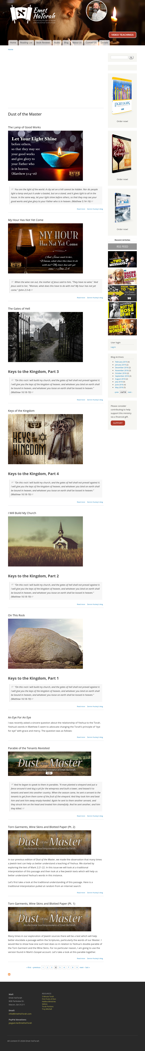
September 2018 (122, 376)
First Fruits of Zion (49, 999)
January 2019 (120, 364)
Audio (57, 42)
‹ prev (116, 392)
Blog (66, 42)
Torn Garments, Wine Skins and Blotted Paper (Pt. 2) (41, 827)
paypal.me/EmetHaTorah (20, 1023)
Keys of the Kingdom (21, 411)
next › (82, 967)
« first (28, 967)
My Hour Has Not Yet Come (25, 220)
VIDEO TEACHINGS (122, 34)
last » (87, 967)
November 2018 (121, 370)
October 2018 (120, 373)
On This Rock (16, 615)
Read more (81, 209)
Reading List (26, 42)
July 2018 (119, 381)
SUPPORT (118, 423)
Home (13, 42)
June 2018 (119, 384)
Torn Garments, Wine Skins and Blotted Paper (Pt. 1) (41, 903)
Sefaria (44, 1004)
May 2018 (119, 387)
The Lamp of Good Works (24, 127)
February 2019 (121, 362)
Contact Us (91, 42)
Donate (104, 42)
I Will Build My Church (22, 513)
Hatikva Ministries (49, 1001)
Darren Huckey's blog (95, 209)
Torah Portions (48, 1006)
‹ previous (36, 967)
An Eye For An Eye (19, 717)
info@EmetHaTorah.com (20, 1013)
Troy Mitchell (47, 1009)
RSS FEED (122, 246)
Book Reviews (43, 42)
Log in (113, 347)
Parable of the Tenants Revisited (28, 748)
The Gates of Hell (19, 308)
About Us (77, 42)
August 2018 (120, 379)
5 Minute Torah (48, 996)
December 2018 (121, 367)
